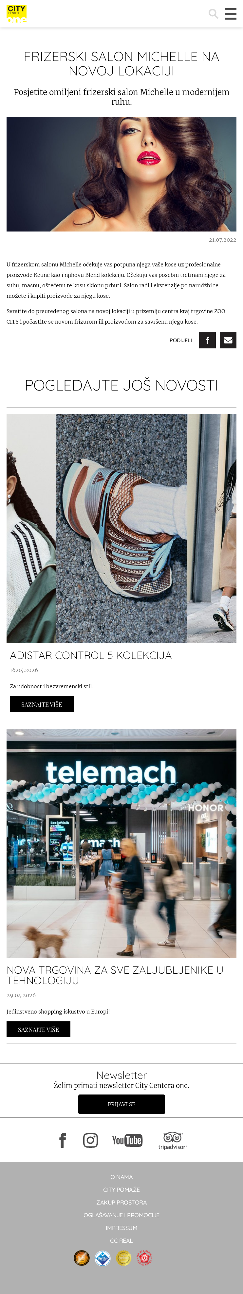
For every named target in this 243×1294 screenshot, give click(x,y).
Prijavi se (121, 1104)
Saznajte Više (41, 704)
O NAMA (121, 1177)
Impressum (122, 1228)
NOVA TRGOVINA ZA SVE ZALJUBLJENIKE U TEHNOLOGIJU (115, 975)
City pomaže (121, 1189)
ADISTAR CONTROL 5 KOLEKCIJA (91, 655)
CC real (121, 1240)
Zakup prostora (121, 1202)
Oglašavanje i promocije (121, 1215)
